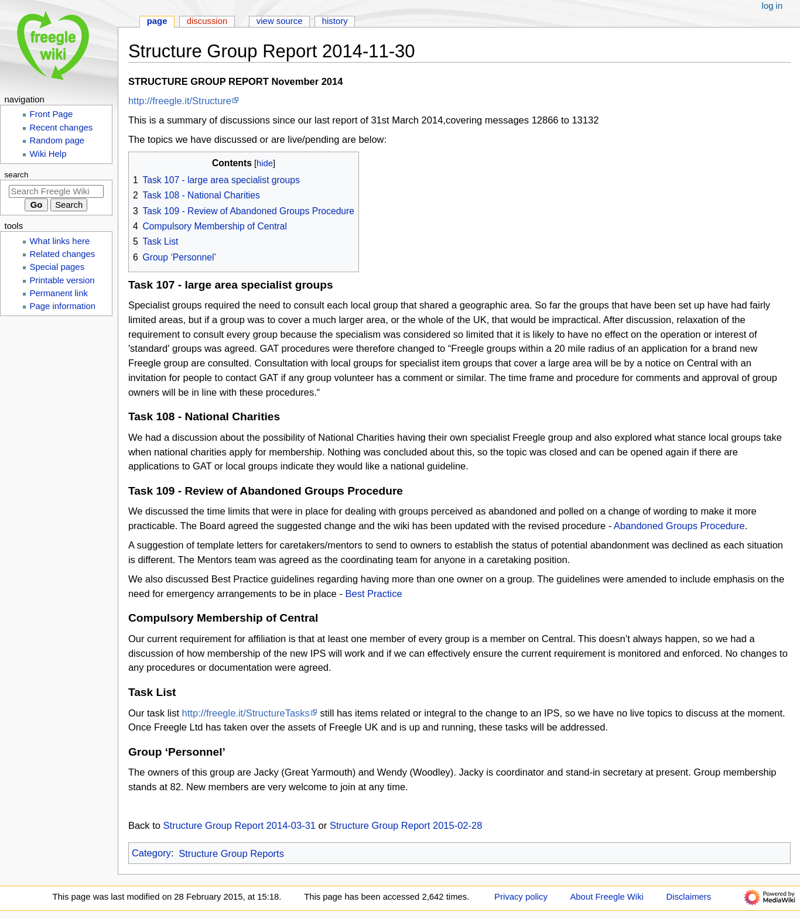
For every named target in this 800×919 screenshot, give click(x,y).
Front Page (51, 114)
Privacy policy (521, 896)
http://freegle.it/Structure (179, 100)
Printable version (62, 280)
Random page (57, 140)
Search (17, 174)
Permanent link (59, 293)
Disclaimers (689, 896)
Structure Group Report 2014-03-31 (239, 825)
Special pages (57, 267)
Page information (63, 306)
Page (157, 21)
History (335, 21)
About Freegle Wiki (606, 896)
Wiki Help (48, 154)
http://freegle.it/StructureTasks (246, 713)
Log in (772, 6)
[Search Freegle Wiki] (56, 191)
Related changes (62, 254)
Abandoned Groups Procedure (679, 525)
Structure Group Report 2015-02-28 (406, 825)
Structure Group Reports (231, 853)
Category (151, 853)
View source (280, 21)
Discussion (207, 21)
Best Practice (373, 593)
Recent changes (61, 127)
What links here (60, 241)
